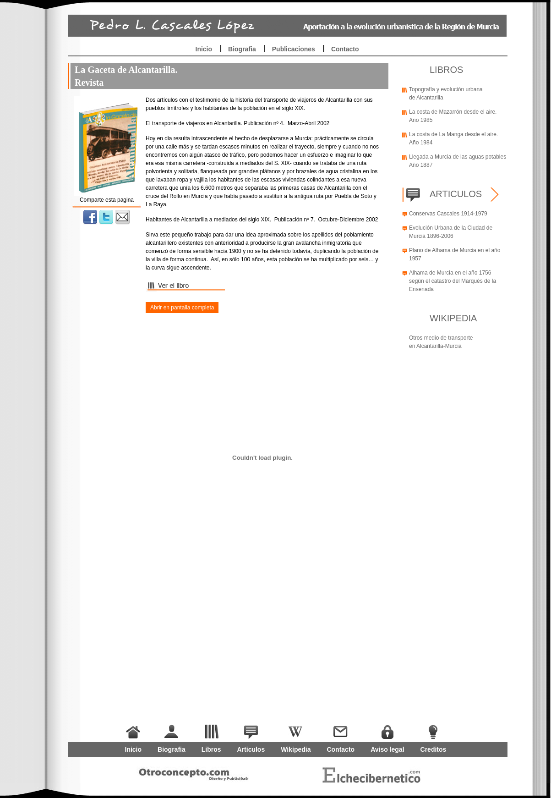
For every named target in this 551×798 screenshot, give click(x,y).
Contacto (345, 49)
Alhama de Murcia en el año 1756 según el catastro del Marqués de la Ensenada (452, 281)
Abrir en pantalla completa (182, 307)
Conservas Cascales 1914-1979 (448, 213)
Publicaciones (293, 49)
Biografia (242, 49)
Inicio (204, 49)
